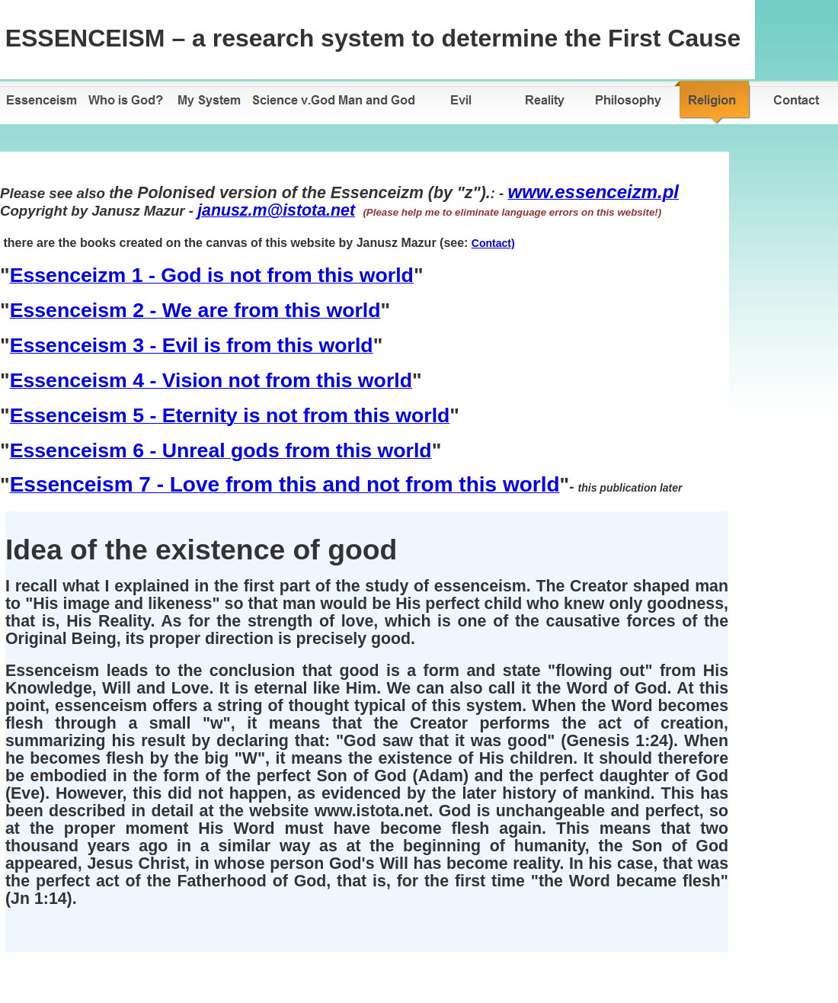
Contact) (493, 243)
